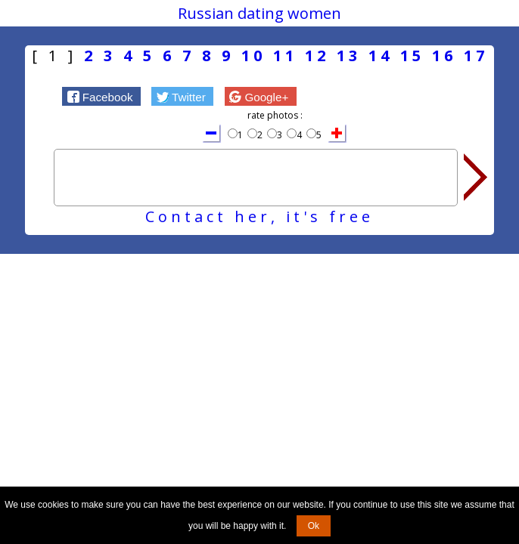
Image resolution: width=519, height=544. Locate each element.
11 (285, 55)
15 (412, 55)
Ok (313, 526)
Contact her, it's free (259, 216)
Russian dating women (259, 13)
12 (317, 55)
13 (349, 55)
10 (253, 55)
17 (476, 55)
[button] (101, 96)
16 (444, 55)
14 (380, 55)
